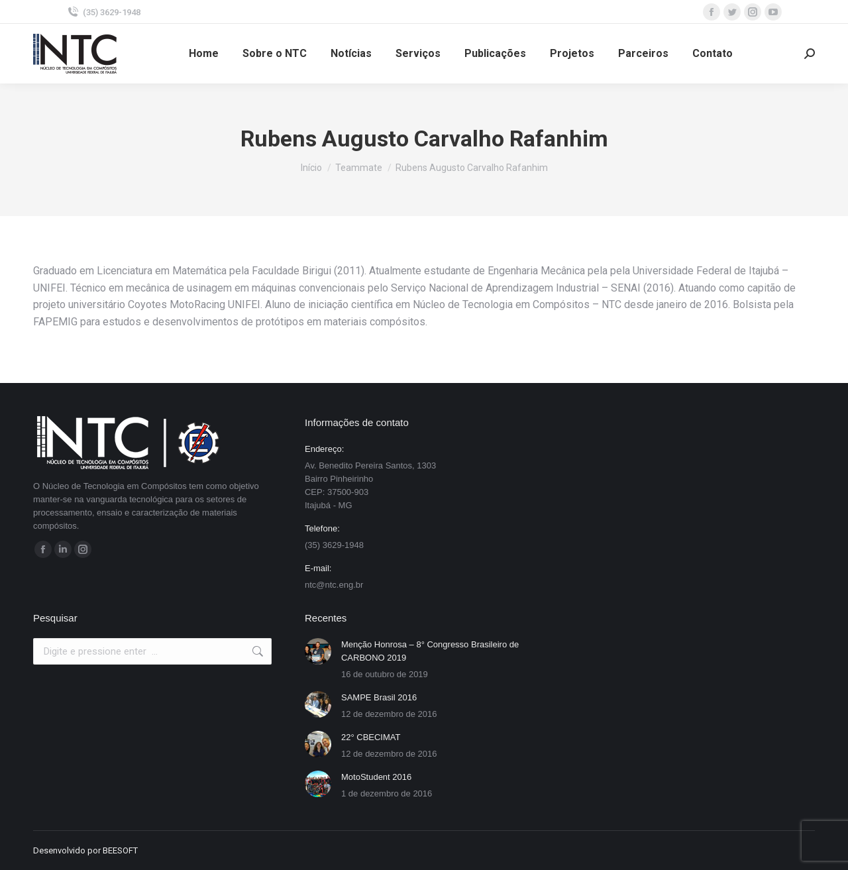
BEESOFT (120, 850)
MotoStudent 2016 (376, 777)
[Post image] (318, 651)
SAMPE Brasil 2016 (379, 697)
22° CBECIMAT (370, 737)
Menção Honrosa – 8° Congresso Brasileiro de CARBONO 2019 (430, 651)
